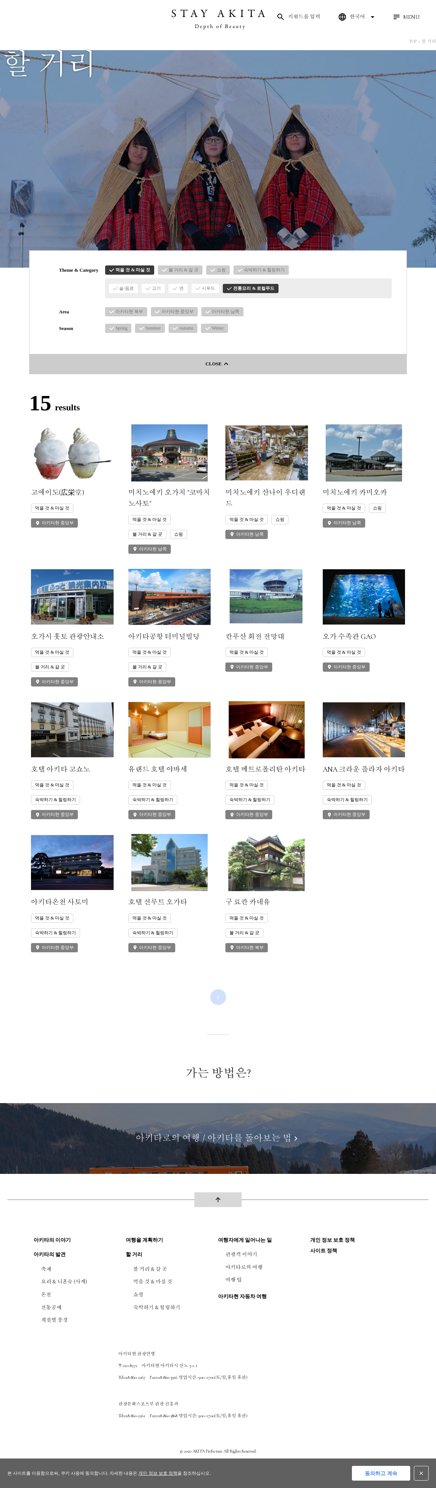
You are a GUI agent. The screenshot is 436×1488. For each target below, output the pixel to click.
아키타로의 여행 (244, 1267)
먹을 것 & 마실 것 (152, 1282)
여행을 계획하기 (144, 1240)
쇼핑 (138, 1294)
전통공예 (51, 1307)
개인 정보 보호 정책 (332, 1240)
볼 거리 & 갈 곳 (150, 1269)
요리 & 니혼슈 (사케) (64, 1282)
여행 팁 (233, 1280)
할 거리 (429, 41)
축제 (46, 1269)
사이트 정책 (323, 1251)
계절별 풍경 (54, 1320)
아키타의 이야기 (52, 1240)
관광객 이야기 (241, 1254)
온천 (46, 1294)
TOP (413, 41)
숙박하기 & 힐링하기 (156, 1307)
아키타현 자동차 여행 (242, 1296)
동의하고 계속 (381, 1473)
